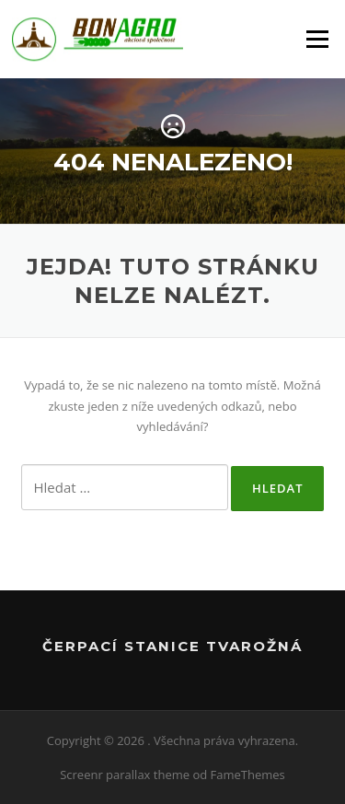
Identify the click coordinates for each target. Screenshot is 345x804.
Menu (317, 38)
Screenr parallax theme (125, 774)
